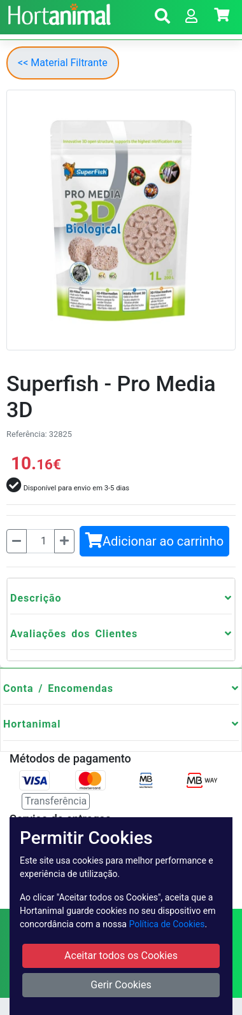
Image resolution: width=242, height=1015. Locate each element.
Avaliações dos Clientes (74, 634)
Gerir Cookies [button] (121, 985)
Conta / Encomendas (58, 688)
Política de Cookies (166, 924)
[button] (162, 18)
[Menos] (16, 541)
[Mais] (64, 541)
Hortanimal (31, 724)
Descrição (36, 598)
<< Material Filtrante (63, 63)
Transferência (56, 801)
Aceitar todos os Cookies (121, 955)
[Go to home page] (57, 12)
